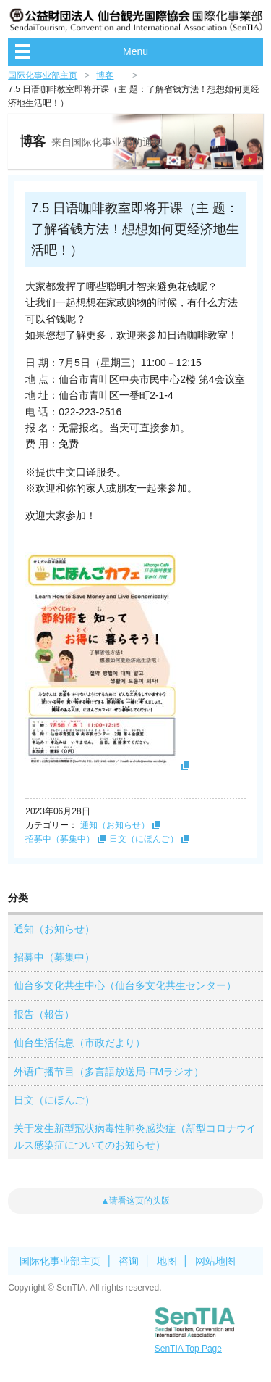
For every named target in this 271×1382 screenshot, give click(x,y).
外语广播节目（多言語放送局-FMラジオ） (109, 1071)
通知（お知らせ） (115, 825)
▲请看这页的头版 (136, 1201)
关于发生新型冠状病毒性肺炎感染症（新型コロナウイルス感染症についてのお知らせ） (135, 1136)
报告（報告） (44, 1014)
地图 (167, 1261)
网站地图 (215, 1261)
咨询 (129, 1261)
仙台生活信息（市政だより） (79, 1042)
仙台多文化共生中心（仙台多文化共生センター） (125, 985)
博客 (104, 75)
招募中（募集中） (60, 839)
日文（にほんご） (143, 839)
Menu (135, 51)
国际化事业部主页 (42, 75)
